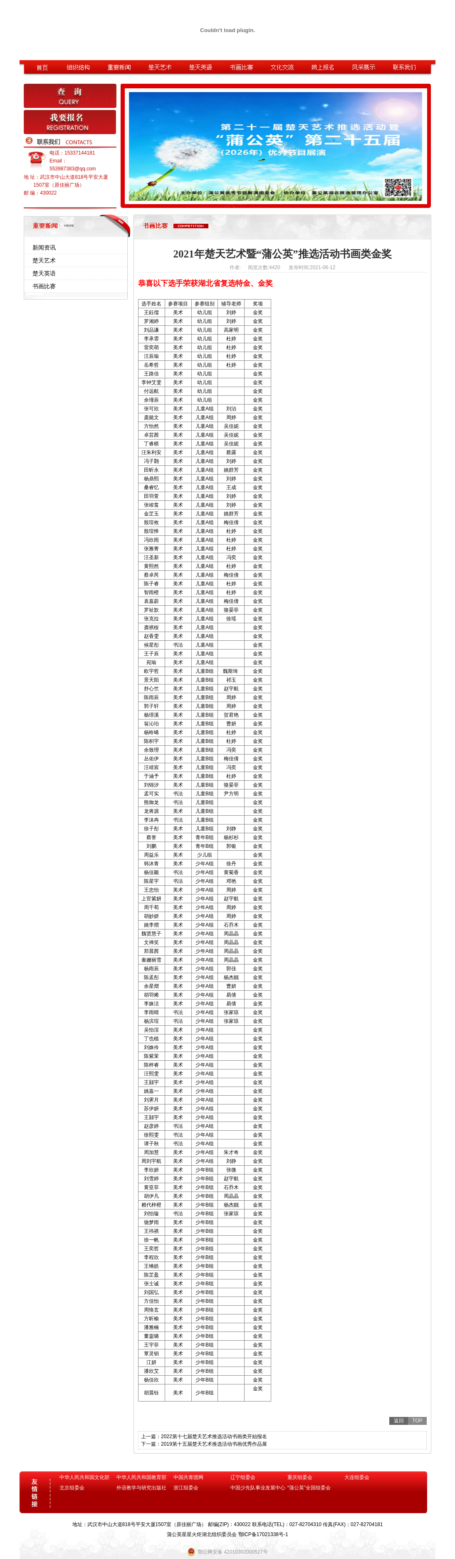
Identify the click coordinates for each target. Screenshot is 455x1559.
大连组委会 (356, 1477)
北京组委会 (71, 1488)
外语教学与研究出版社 (141, 1488)
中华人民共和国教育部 (141, 1477)
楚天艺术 (44, 260)
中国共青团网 (188, 1477)
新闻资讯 (44, 247)
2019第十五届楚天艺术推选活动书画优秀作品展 (214, 1444)
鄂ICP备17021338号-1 (263, 1534)
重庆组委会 (299, 1477)
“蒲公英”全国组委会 (309, 1488)
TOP (417, 1421)
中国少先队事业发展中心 (257, 1488)
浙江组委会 (185, 1488)
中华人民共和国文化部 (84, 1477)
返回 (399, 1421)
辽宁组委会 (242, 1477)
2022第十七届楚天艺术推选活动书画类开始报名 (214, 1436)
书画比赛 (44, 286)
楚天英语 (44, 273)
